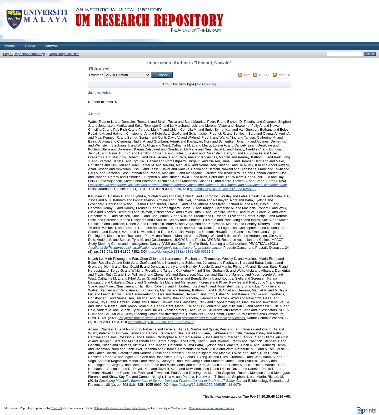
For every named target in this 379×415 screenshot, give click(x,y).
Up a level (101, 68)
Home (10, 46)
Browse (52, 46)
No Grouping (206, 84)
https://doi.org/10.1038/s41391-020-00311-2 (180, 251)
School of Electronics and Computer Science (121, 408)
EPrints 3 (56, 408)
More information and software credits (211, 408)
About (30, 46)
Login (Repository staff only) (24, 54)
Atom (247, 75)
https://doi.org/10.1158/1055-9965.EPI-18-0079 (205, 385)
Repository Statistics (64, 54)
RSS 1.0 (264, 75)
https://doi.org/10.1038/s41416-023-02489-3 (223, 189)
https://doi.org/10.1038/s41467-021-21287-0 (161, 322)
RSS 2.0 (283, 75)
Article (106, 93)
